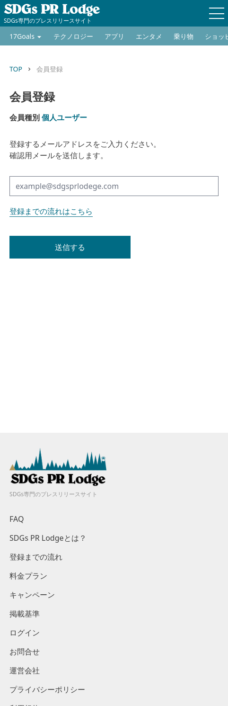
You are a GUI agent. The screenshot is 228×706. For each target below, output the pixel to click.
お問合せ (24, 651)
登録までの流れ (35, 557)
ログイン (24, 632)
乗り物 (183, 36)
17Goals (22, 36)
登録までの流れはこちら (51, 211)
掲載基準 (24, 613)
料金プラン (28, 576)
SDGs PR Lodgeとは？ (48, 538)
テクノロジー (73, 36)
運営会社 (24, 670)
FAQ (16, 519)
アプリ (114, 36)
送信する (70, 247)
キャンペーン (32, 595)
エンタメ (149, 36)
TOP (15, 68)
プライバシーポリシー (47, 689)
